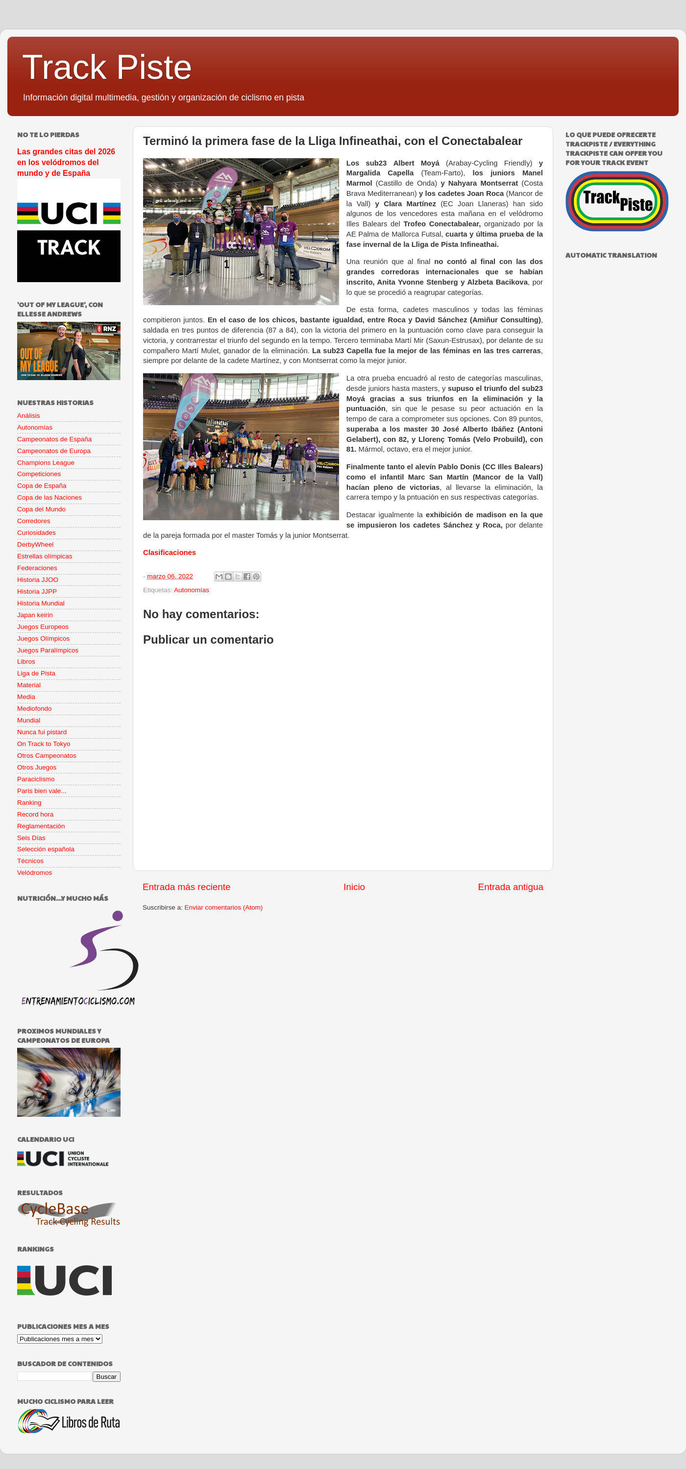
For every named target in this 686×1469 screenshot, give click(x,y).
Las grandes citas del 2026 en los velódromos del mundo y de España (66, 162)
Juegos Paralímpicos (47, 650)
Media (26, 696)
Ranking (29, 802)
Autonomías (191, 590)
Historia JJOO (37, 579)
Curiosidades (36, 532)
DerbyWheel (35, 544)
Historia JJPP (37, 591)
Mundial (28, 720)
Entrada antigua (510, 887)
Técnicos (30, 861)
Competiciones (39, 474)
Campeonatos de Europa (54, 451)
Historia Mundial (41, 603)
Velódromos (34, 872)
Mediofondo (34, 708)
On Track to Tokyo (44, 743)
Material (29, 685)
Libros (26, 661)
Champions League (45, 462)
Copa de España (42, 485)
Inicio (354, 887)
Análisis (28, 415)
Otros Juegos (36, 767)
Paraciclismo (36, 779)
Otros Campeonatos (46, 755)
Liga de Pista (36, 673)
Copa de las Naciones (49, 497)
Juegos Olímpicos (43, 638)
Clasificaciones (169, 552)
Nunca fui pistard (42, 732)
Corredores (33, 521)
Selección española (45, 849)
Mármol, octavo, (386, 449)
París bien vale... (42, 791)
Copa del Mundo (41, 509)
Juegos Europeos (43, 626)
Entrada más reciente (187, 887)
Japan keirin (35, 615)
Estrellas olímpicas (45, 556)
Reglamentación (41, 826)
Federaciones (37, 568)
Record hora (35, 814)
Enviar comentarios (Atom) (224, 907)
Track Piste (107, 67)
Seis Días (31, 838)
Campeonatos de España (54, 439)
